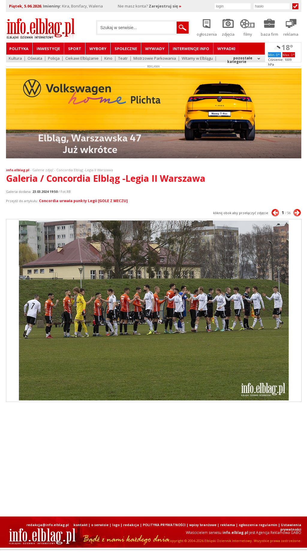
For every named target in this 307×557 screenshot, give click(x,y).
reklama (227, 525)
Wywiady (155, 48)
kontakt (80, 525)
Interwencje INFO (191, 48)
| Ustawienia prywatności (289, 527)
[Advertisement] (153, 459)
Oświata (35, 58)
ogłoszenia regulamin (258, 525)
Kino (108, 58)
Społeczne (126, 48)
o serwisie (100, 525)
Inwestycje (48, 48)
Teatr (123, 58)
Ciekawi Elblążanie (82, 58)
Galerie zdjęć (42, 170)
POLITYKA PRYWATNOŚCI (164, 525)
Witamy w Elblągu (197, 58)
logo (116, 525)
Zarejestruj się (165, 6)
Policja (54, 58)
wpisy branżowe (202, 525)
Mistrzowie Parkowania (154, 58)
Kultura (15, 58)
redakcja (131, 525)
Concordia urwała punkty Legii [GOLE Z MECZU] (83, 200)
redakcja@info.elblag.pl (47, 525)
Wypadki (226, 48)
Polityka (18, 48)
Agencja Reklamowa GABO (278, 532)
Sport (74, 48)
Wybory (97, 48)
